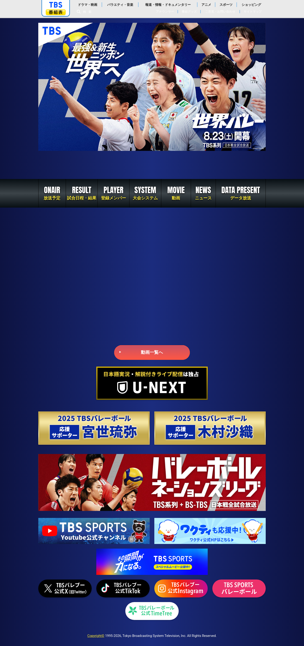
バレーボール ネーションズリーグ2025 (152, 482)
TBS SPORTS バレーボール (239, 588)
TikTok (123, 588)
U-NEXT (152, 383)
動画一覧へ (152, 352)
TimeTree (152, 611)
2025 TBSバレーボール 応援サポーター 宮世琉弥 (94, 428)
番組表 (56, 12)
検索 (88, 11)
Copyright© (95, 636)
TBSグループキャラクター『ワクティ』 (210, 531)
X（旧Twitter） (65, 588)
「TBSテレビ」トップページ (55, 5)
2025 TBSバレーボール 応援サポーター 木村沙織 (210, 428)
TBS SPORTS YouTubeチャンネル (94, 531)
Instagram (181, 588)
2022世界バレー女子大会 (152, 165)
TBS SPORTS (152, 562)
